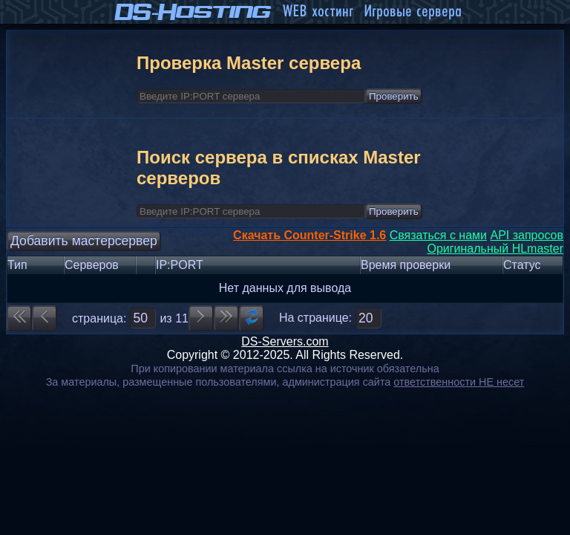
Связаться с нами (438, 235)
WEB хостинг (317, 11)
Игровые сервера (413, 11)
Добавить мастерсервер (83, 240)
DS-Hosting (194, 12)
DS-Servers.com (284, 341)
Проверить (394, 96)
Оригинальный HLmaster (495, 248)
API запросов (526, 235)
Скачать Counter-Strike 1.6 (309, 235)
